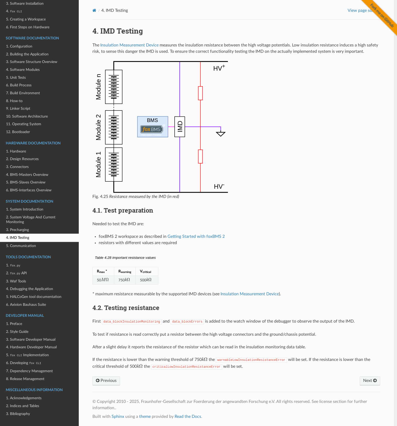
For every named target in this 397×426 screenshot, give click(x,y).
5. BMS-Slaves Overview (25, 182)
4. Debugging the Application (29, 289)
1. (13, 265)
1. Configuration (19, 46)
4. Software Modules (23, 70)
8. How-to (14, 101)
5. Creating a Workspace (26, 19)
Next (370, 380)
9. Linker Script (18, 109)
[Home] (94, 10)
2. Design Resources (22, 159)
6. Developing (23, 363)
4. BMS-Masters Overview (27, 175)
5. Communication (21, 246)
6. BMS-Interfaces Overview (28, 190)
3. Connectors (17, 167)
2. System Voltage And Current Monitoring (30, 219)
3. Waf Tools (16, 281)
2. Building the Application (27, 54)
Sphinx (118, 416)
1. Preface (14, 324)
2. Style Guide (17, 332)
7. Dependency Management (29, 371)
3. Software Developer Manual (30, 339)
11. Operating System (23, 124)
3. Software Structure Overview (31, 62)
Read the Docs (188, 416)
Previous (106, 380)
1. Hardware (16, 151)
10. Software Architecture (27, 116)
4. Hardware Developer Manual (31, 347)
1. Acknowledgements (23, 398)
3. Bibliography (18, 414)
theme (145, 416)
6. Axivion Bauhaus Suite (26, 305)
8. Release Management (25, 379)
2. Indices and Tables (22, 406)
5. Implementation (27, 355)
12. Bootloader (18, 132)
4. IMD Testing (17, 238)
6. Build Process (19, 85)
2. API (16, 273)
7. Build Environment (23, 93)
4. (14, 11)
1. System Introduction (24, 209)
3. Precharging (17, 230)
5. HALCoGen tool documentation (33, 297)
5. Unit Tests (16, 78)
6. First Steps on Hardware (27, 27)
